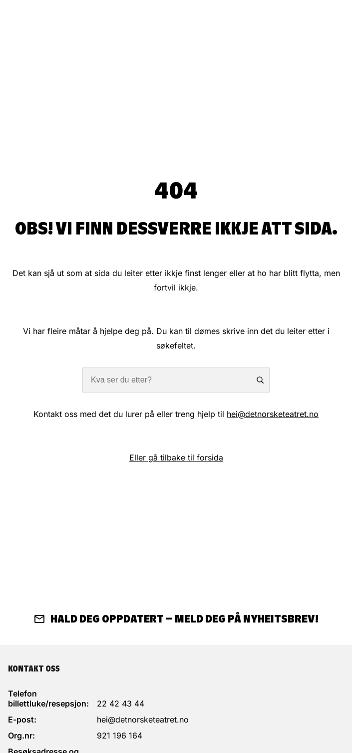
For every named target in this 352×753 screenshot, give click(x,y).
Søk (260, 380)
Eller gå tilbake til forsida (176, 457)
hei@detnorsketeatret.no (273, 414)
